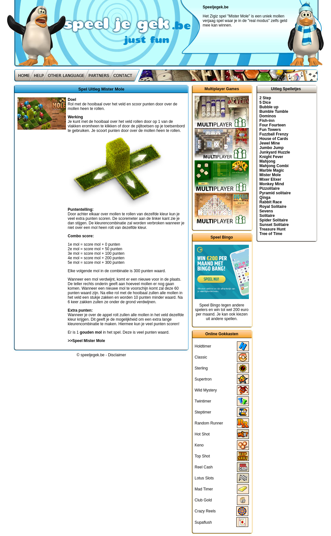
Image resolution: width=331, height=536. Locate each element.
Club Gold (203, 500)
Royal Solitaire (273, 206)
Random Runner (209, 423)
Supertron (203, 379)
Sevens (266, 211)
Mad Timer (204, 489)
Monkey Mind (272, 184)
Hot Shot (202, 434)
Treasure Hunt (273, 229)
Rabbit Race (271, 202)
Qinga (265, 197)
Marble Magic (272, 170)
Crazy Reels (205, 511)
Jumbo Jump (272, 147)
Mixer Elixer (270, 179)
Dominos (268, 116)
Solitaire (267, 215)
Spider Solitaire (274, 220)
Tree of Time (271, 233)
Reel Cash (204, 467)
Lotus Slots (204, 478)
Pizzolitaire (270, 188)
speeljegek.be (92, 355)
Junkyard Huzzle (275, 152)
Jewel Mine (270, 143)
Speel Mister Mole (88, 340)
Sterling (201, 368)
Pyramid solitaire (275, 193)
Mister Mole (270, 175)
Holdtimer (203, 346)
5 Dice (265, 102)
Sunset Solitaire (274, 224)
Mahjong (267, 161)
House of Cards (274, 138)
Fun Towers (270, 129)
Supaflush (203, 522)
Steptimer (203, 412)
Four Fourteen (273, 125)
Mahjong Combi (274, 166)
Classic (201, 357)
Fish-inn (267, 120)
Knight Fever (271, 157)
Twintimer (203, 401)
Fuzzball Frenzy (274, 134)
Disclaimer (117, 355)
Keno (199, 445)
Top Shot (202, 456)
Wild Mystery (206, 390)
